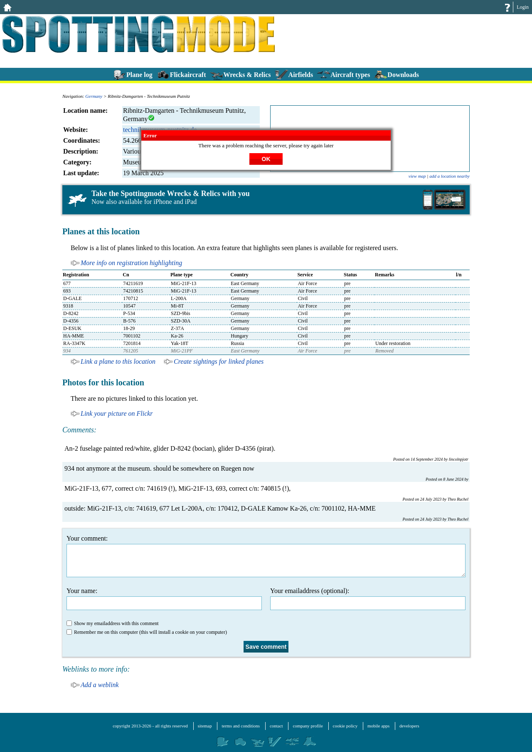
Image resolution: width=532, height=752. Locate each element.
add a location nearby (449, 176)
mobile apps (378, 725)
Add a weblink (100, 684)
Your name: (164, 598)
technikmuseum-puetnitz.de (160, 129)
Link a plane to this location (118, 361)
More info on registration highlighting (131, 262)
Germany (93, 96)
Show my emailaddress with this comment (112, 623)
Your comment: (266, 556)
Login (523, 7)
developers (409, 725)
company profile (308, 725)
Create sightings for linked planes (219, 361)
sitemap (205, 725)
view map (417, 176)
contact (276, 725)
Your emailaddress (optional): (368, 598)
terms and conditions (241, 725)
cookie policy (345, 725)
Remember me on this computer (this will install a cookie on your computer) (146, 632)
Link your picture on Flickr (117, 413)
